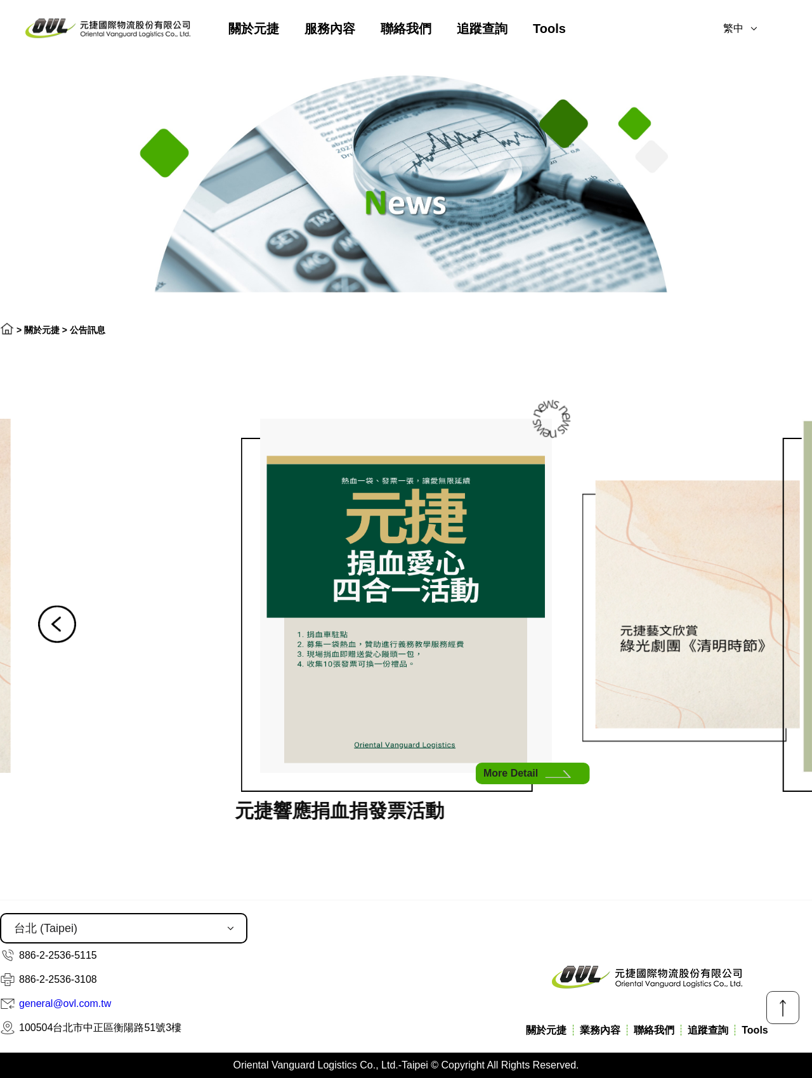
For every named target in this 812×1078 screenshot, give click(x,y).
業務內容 (600, 1030)
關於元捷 (253, 29)
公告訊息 (87, 330)
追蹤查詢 (482, 29)
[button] (57, 624)
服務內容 (329, 29)
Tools (549, 29)
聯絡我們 (406, 29)
